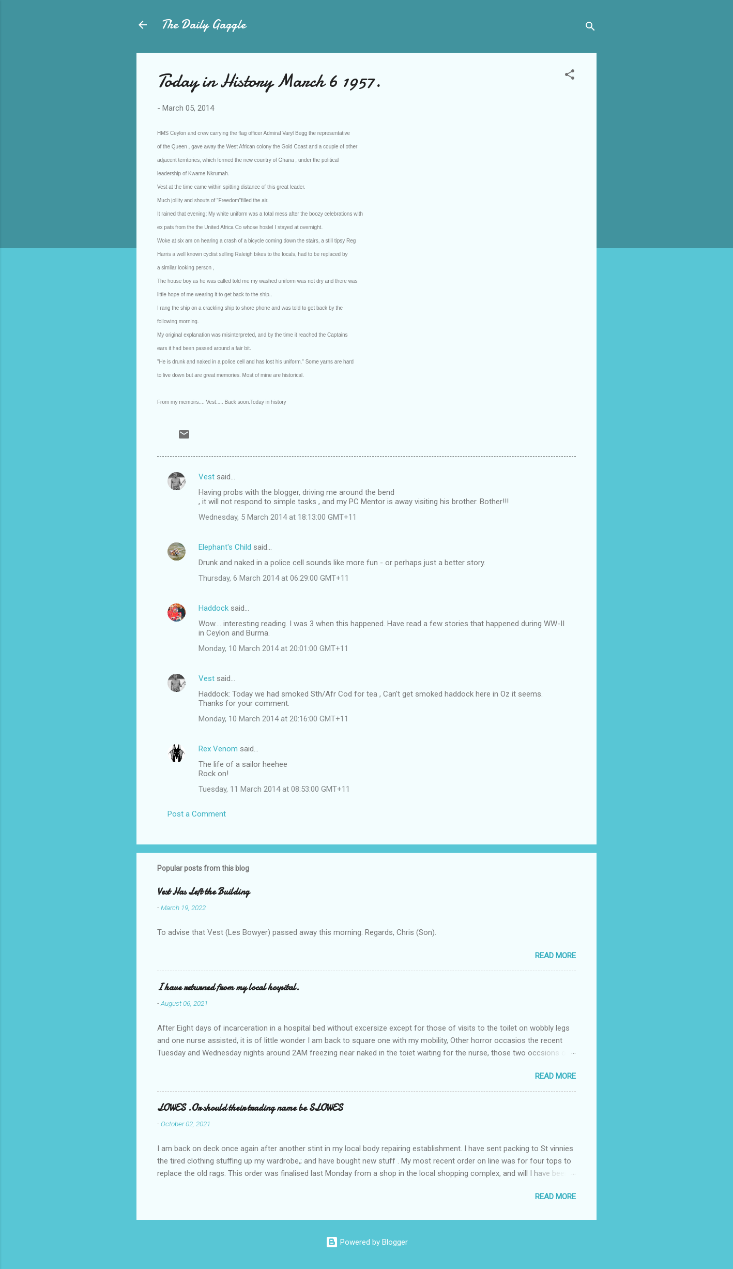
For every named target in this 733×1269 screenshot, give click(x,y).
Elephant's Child (224, 547)
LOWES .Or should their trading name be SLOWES (250, 1107)
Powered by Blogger (367, 1242)
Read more (555, 955)
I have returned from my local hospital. (228, 987)
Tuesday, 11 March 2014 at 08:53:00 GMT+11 (274, 789)
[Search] (590, 28)
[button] (569, 76)
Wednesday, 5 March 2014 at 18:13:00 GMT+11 (277, 517)
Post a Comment (196, 814)
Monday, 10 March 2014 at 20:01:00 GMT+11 (273, 648)
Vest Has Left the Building (203, 891)
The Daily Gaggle (203, 24)
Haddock (213, 608)
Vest (206, 476)
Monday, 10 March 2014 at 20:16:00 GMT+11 (273, 718)
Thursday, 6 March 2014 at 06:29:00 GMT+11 (273, 578)
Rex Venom (218, 748)
